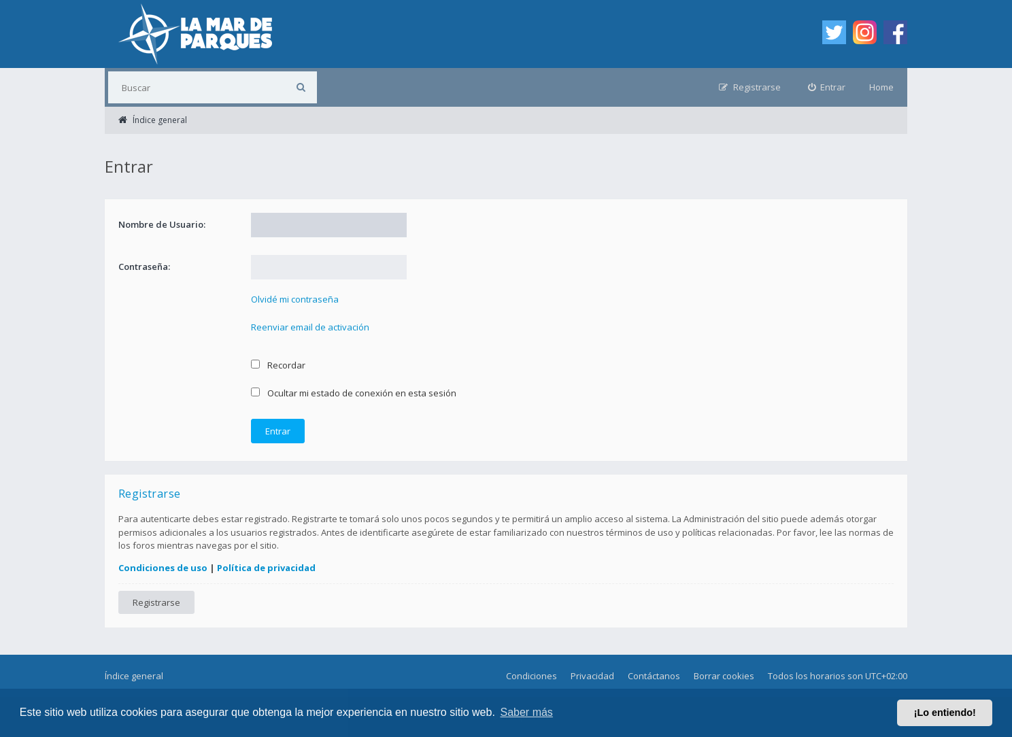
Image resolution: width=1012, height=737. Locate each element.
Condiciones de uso (162, 568)
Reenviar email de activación (310, 327)
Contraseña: (144, 266)
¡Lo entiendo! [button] (945, 712)
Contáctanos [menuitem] (654, 676)
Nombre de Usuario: (161, 224)
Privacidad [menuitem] (592, 676)
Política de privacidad (266, 568)
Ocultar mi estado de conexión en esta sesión (353, 393)
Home (881, 87)
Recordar (278, 365)
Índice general (134, 676)
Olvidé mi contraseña (295, 299)
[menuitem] (827, 87)
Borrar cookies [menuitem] (724, 676)
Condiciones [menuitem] (531, 676)
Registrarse (156, 602)
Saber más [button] (527, 712)
